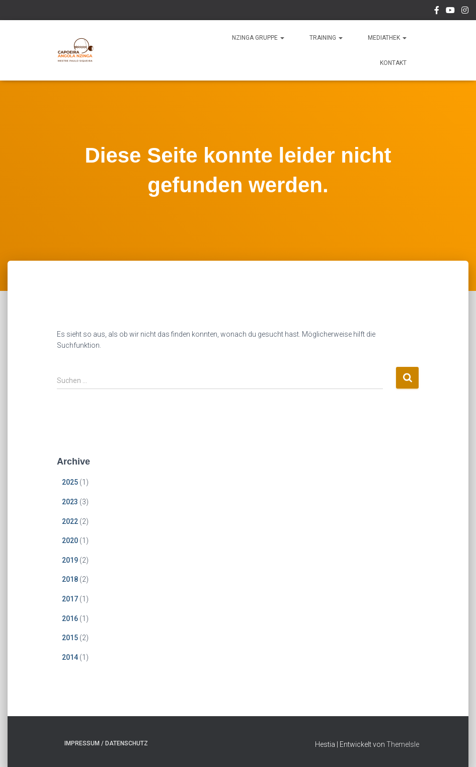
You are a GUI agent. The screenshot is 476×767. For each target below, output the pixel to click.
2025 (70, 482)
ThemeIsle (402, 744)
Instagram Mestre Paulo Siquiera (464, 11)
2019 (70, 560)
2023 (70, 502)
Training (326, 37)
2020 (70, 540)
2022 (70, 521)
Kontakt (393, 62)
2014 (70, 657)
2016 (70, 619)
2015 (70, 638)
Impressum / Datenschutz (106, 743)
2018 (70, 579)
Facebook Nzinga (436, 11)
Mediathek (387, 37)
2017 (70, 599)
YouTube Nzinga (450, 11)
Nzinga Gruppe (258, 37)
